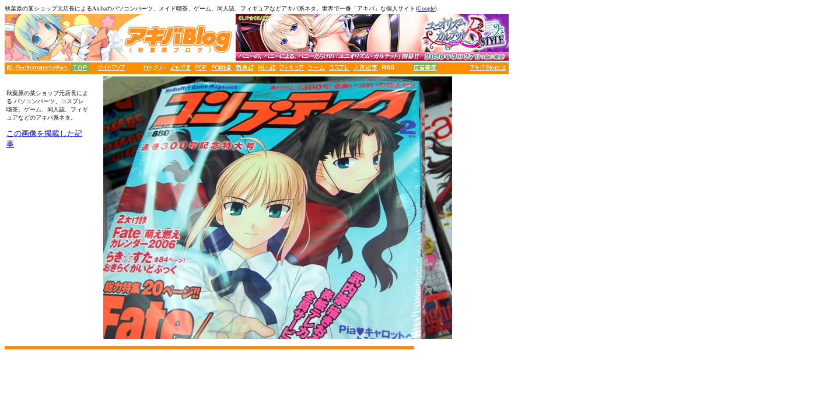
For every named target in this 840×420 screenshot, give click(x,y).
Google (426, 8)
